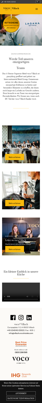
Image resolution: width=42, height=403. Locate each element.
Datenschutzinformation (21, 398)
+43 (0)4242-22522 (15, 331)
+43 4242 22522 (9, 2)
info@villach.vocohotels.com (21, 334)
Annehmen (21, 393)
